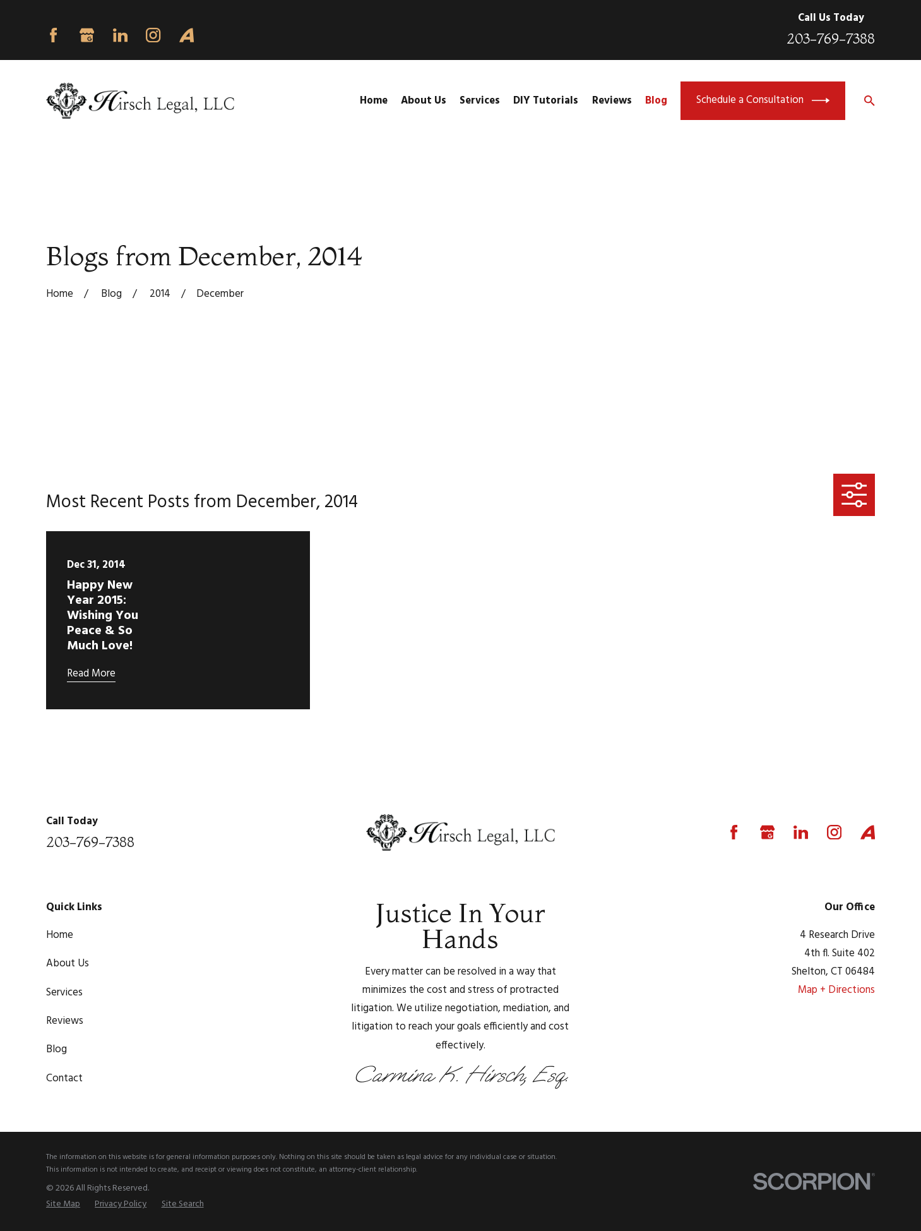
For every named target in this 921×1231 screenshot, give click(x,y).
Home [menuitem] (374, 100)
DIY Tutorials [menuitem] (545, 100)
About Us (67, 963)
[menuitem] (63, 1204)
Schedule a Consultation (763, 100)
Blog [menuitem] (656, 100)
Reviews (64, 1021)
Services (64, 992)
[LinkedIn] (120, 35)
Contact (64, 1078)
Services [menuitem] (480, 100)
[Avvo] (186, 35)
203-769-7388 (831, 38)
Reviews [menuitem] (612, 100)
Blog (56, 1049)
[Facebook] (53, 35)
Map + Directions (836, 990)
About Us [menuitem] (423, 100)
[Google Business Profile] (87, 35)
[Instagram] (153, 35)
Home (59, 935)
